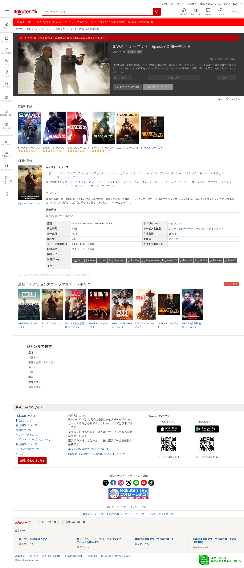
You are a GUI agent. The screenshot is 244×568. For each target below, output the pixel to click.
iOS (104, 260)
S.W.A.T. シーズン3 (78, 147)
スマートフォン (129, 507)
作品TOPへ (174, 77)
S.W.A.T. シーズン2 (53, 147)
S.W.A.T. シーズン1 (29, 147)
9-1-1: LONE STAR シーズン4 (122, 325)
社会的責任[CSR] (74, 556)
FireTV (233, 260)
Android (91, 260)
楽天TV (19, 29)
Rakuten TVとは (25, 415)
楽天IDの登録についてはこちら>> (88, 449)
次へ (224, 77)
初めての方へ (114, 514)
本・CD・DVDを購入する (33, 539)
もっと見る (231, 283)
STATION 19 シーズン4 (144, 325)
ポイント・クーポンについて (33, 439)
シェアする (233, 98)
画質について (24, 429)
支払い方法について (28, 449)
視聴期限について (26, 425)
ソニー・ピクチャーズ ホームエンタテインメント (196, 228)
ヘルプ (219, 99)
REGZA (203, 260)
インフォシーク (165, 3)
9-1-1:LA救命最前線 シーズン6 (191, 325)
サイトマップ (166, 514)
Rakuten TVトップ (93, 514)
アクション (175, 223)
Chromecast (119, 260)
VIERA (135, 260)
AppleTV (188, 260)
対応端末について (26, 444)
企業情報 (20, 556)
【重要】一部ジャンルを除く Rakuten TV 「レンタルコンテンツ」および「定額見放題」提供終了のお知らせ (83, 22)
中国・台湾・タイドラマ (42, 362)
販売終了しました (158, 87)
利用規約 (33, 556)
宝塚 (30, 352)
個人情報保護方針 (52, 556)
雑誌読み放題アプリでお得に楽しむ (154, 539)
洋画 (30, 372)
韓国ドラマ (34, 357)
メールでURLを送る (168, 456)
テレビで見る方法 (26, 434)
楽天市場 (192, 3)
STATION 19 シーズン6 (28, 325)
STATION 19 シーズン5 (98, 325)
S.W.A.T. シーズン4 (102, 147)
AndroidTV (172, 260)
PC (79, 260)
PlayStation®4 (153, 260)
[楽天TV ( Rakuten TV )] (26, 14)
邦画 (30, 377)
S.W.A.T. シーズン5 (127, 147)
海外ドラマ (34, 382)
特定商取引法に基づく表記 (116, 556)
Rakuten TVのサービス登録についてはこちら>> (96, 453)
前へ (123, 77)
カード (180, 3)
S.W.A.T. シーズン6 (152, 147)
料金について (24, 420)
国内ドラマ (34, 387)
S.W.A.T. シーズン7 (52, 325)
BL (29, 367)
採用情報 (93, 556)
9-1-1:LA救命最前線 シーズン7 (74, 325)
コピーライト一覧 (135, 514)
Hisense (218, 260)
